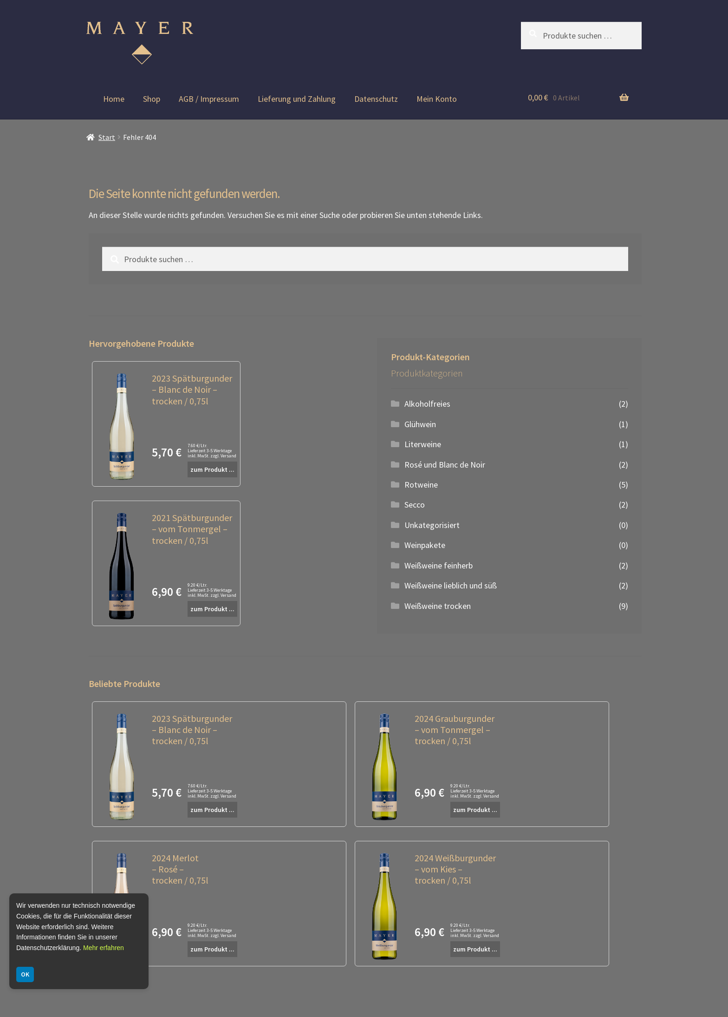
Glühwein (420, 424)
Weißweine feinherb (438, 565)
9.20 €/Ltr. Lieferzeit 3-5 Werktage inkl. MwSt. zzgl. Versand (212, 590)
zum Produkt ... (212, 469)
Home (113, 98)
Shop (151, 98)
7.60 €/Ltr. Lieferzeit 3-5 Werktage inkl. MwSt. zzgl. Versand (212, 450)
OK (25, 974)
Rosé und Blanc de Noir (444, 464)
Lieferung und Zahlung (297, 98)
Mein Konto (436, 98)
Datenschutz (376, 98)
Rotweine (421, 484)
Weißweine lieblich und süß (450, 585)
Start (106, 137)
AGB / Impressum (209, 98)
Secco (414, 504)
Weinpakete (424, 545)
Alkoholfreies (427, 403)
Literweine (422, 444)
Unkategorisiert (432, 525)
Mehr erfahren (103, 947)
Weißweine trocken (437, 606)
